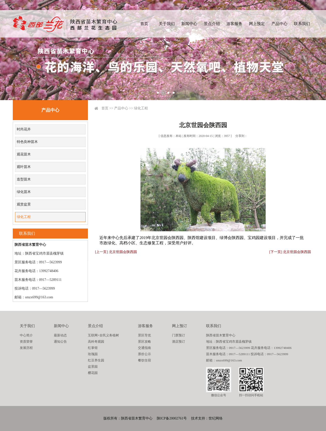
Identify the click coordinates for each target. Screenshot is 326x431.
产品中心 (279, 24)
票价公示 (144, 354)
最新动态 (60, 335)
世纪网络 (216, 418)
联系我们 (302, 24)
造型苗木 (24, 179)
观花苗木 (24, 154)
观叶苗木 (24, 167)
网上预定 (257, 24)
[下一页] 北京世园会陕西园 (290, 252)
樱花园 (93, 373)
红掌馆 (93, 348)
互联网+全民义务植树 (103, 335)
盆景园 (93, 366)
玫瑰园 (93, 354)
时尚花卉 (24, 129)
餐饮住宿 (144, 360)
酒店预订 (178, 341)
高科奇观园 (96, 341)
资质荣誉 (26, 341)
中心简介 (26, 335)
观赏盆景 (24, 204)
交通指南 (144, 348)
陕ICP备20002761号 (172, 418)
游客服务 (234, 24)
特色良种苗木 (27, 142)
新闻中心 (189, 24)
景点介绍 (212, 24)
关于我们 (167, 24)
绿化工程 (24, 217)
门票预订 (178, 335)
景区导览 (144, 335)
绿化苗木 (24, 192)
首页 (144, 24)
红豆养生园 (96, 360)
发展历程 (26, 348)
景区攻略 (144, 341)
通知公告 (60, 341)
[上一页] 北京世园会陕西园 (116, 252)
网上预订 (179, 326)
